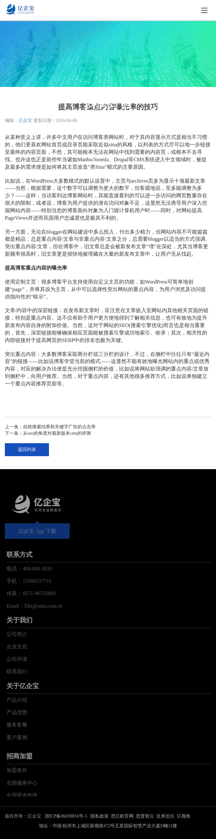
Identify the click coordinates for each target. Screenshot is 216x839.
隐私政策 (99, 816)
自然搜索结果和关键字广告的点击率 (59, 426)
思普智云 (145, 816)
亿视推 (183, 816)
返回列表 (27, 449)
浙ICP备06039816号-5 (66, 816)
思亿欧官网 (122, 816)
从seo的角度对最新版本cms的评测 (57, 433)
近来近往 (165, 816)
